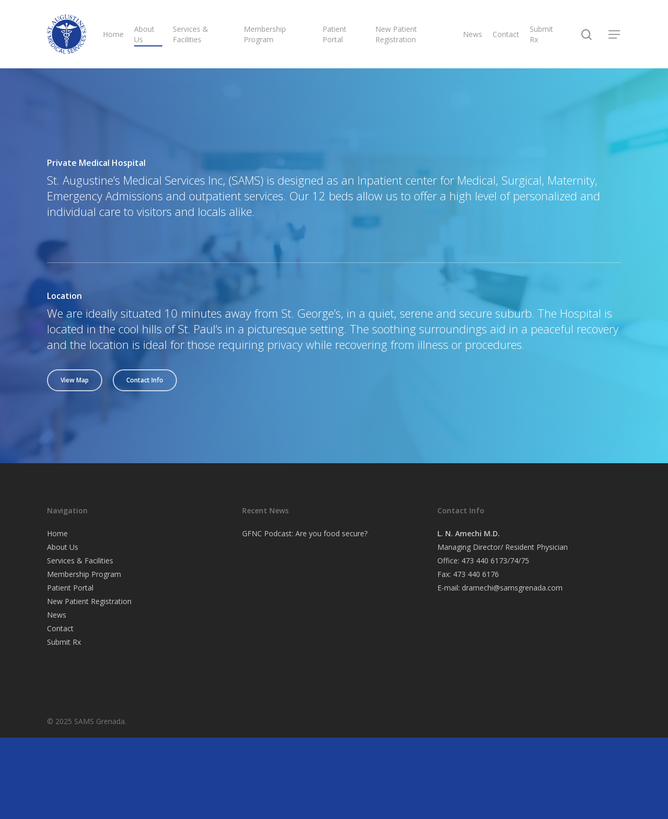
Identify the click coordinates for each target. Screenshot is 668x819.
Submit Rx (541, 34)
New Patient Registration (396, 34)
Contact (506, 34)
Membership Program (265, 34)
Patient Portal (335, 34)
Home (113, 34)
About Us (144, 34)
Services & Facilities (190, 34)
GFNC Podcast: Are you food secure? (304, 533)
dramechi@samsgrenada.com (512, 588)
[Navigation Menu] (615, 34)
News (472, 34)
